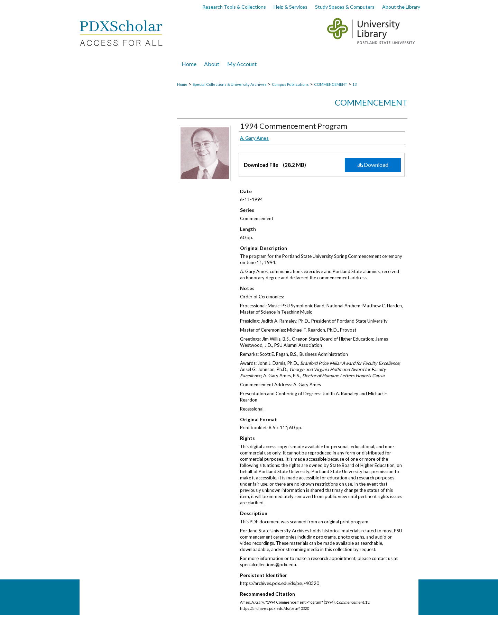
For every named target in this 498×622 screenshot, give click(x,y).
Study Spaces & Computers (345, 7)
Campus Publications (290, 84)
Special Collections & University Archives (230, 84)
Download (373, 164)
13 (354, 84)
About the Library (401, 7)
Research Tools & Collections (234, 7)
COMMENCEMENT (330, 84)
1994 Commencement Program (293, 125)
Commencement (371, 102)
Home (182, 84)
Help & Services (290, 7)
